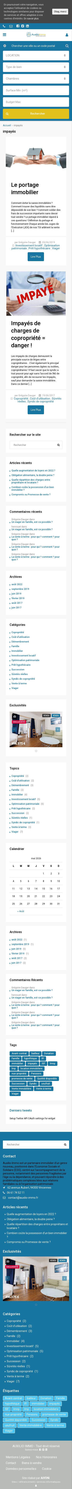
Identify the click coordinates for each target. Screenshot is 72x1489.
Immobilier (17, 651)
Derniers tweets (21, 1110)
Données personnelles (21, 1469)
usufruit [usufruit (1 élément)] (45, 1083)
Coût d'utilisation (40, 398)
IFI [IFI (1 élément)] (43, 1058)
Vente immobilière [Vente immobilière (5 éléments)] (21, 1088)
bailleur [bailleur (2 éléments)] (35, 1053)
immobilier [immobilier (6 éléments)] (17, 1063)
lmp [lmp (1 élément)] (14, 1068)
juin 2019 (16, 593)
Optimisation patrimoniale (25, 660)
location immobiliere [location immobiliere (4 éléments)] (31, 1068)
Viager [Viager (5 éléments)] (15, 1093)
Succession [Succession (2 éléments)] (18, 1083)
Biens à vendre (32, 1463)
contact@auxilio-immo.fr (23, 1197)
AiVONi (45, 1478)
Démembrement (20, 641)
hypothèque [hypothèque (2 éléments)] (30, 1058)
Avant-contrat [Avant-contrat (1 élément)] (19, 1053)
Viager (56, 248)
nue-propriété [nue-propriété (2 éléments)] (19, 1073)
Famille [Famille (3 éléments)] (15, 1058)
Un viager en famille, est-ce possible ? (32, 522)
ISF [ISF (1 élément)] (43, 1063)
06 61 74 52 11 (16, 1192)
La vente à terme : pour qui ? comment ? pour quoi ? (36, 538)
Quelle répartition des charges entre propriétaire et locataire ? (31, 481)
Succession (18, 669)
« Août (20, 911)
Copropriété (21, 398)
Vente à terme (19, 683)
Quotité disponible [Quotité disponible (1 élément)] (47, 1078)
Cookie (46, 1469)
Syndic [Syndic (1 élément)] (33, 1083)
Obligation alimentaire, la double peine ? (33, 475)
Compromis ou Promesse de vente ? (31, 494)
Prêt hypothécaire (39, 248)
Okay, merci (60, 11)
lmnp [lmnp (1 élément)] (52, 1063)
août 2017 (17, 603)
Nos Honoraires (46, 1457)
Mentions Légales (18, 1457)
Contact (11, 1463)
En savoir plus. (31, 18)
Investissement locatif (29, 245)
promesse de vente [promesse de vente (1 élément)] (22, 1078)
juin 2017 (16, 607)
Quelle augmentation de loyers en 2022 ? (33, 470)
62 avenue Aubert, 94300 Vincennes (29, 1187)
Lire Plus (36, 256)
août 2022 (17, 584)
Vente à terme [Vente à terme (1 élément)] (43, 1088)
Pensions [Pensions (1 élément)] (36, 1073)
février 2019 (18, 598)
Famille (15, 646)
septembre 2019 (20, 589)
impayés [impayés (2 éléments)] (32, 1063)
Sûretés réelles (20, 674)
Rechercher (25, 114)
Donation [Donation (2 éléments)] (49, 1053)
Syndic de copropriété (40, 401)
